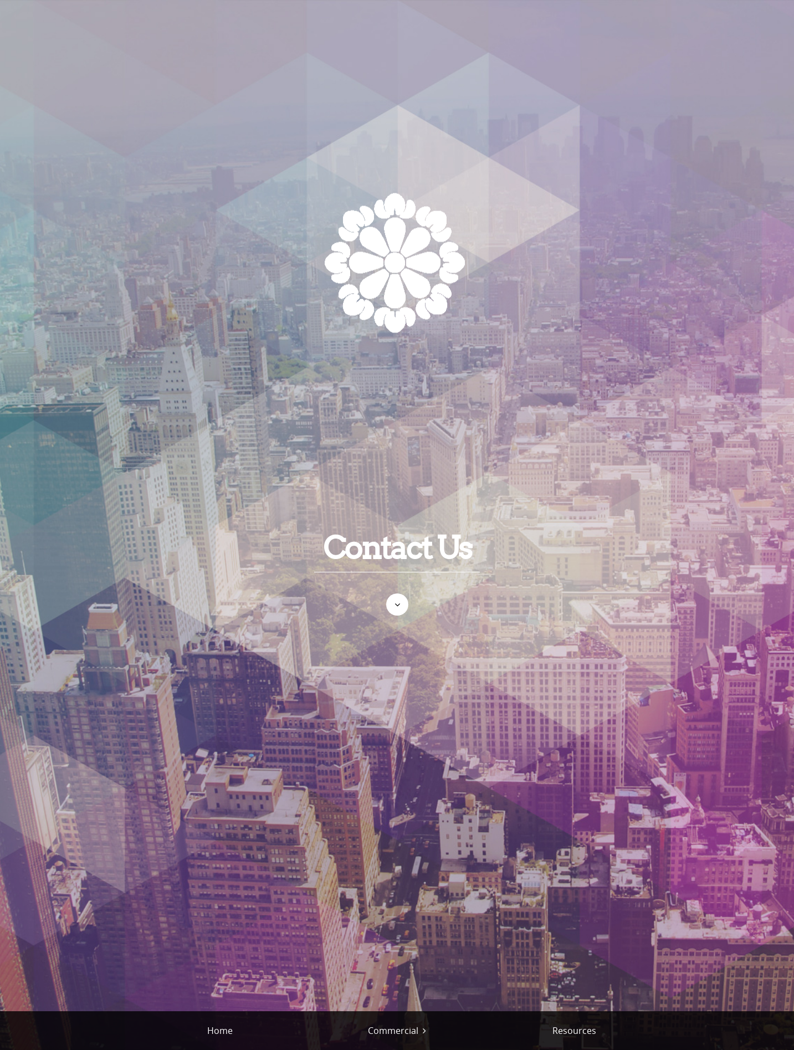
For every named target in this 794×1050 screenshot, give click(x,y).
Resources (574, 1031)
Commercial (393, 1031)
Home (220, 1031)
